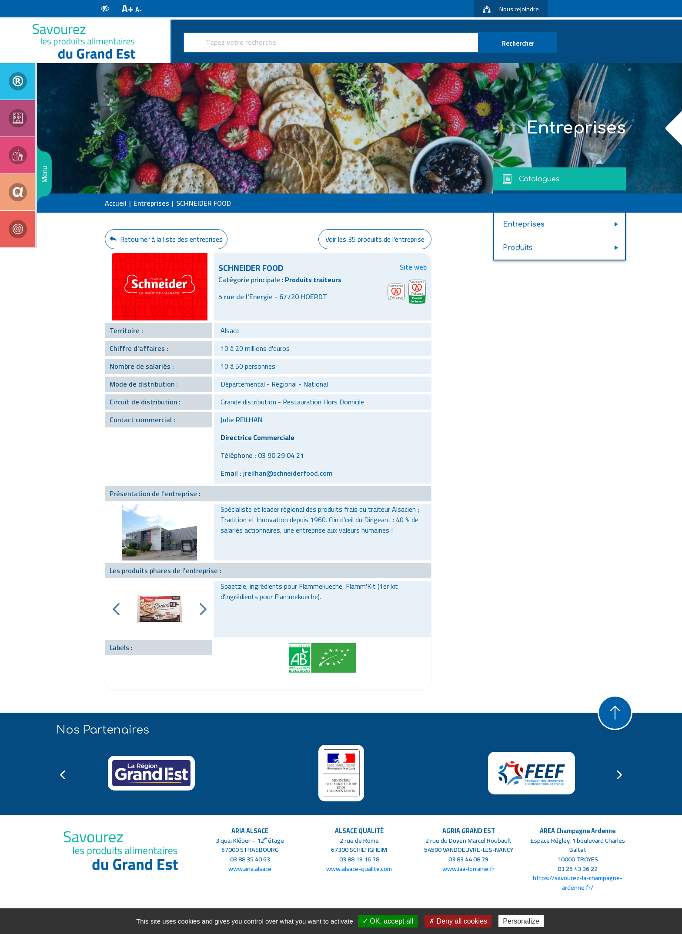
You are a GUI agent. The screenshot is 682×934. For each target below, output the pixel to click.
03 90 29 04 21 (281, 455)
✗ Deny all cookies (458, 921)
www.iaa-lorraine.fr (468, 868)
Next (203, 609)
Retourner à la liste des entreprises (166, 239)
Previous (116, 609)
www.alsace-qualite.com (359, 868)
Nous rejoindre (511, 9)
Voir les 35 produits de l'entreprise (375, 239)
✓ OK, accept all (387, 921)
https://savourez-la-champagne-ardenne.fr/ (577, 882)
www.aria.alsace (249, 868)
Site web (413, 267)
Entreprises (151, 203)
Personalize (521, 921)
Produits (517, 248)
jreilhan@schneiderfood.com (288, 473)
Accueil (116, 203)
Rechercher (518, 43)
